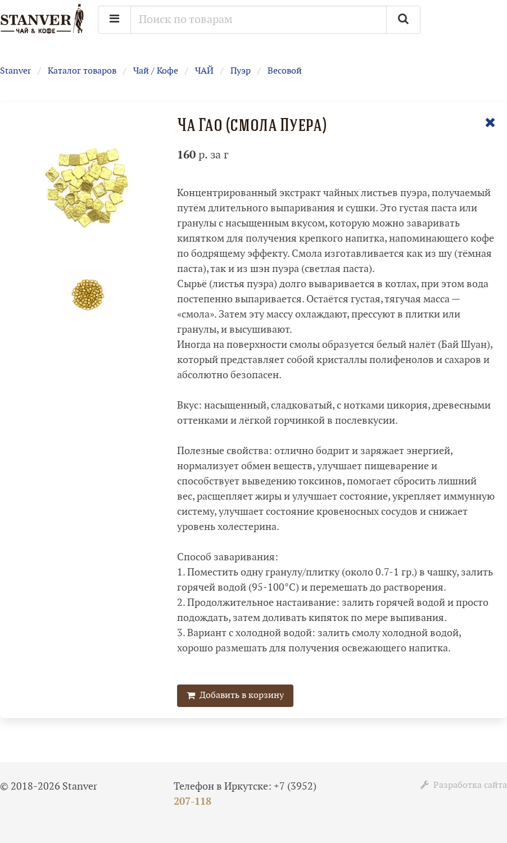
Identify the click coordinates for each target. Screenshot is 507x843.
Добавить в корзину (235, 695)
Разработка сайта (463, 785)
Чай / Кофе (155, 71)
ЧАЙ (204, 71)
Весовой (285, 71)
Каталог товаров (82, 71)
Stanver (15, 71)
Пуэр (240, 71)
